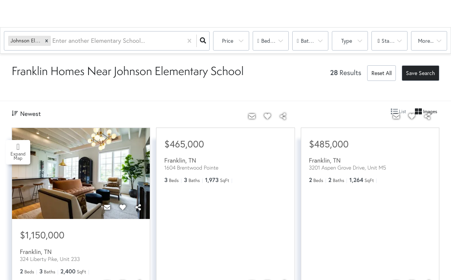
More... (426, 40)
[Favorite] (122, 207)
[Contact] (107, 207)
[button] (46, 41)
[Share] (138, 207)
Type (346, 40)
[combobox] (53, 41)
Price (227, 40)
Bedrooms (273, 40)
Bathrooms (313, 40)
